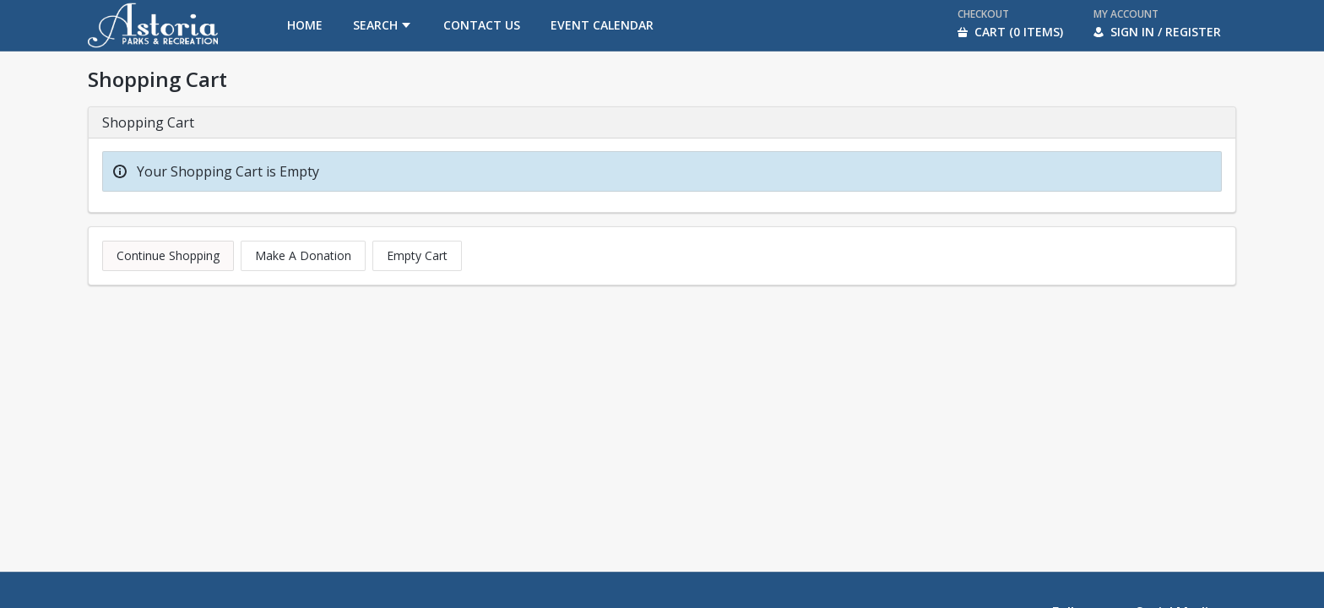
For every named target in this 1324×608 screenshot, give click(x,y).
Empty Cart (417, 255)
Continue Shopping (168, 255)
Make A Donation (303, 255)
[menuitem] (305, 25)
